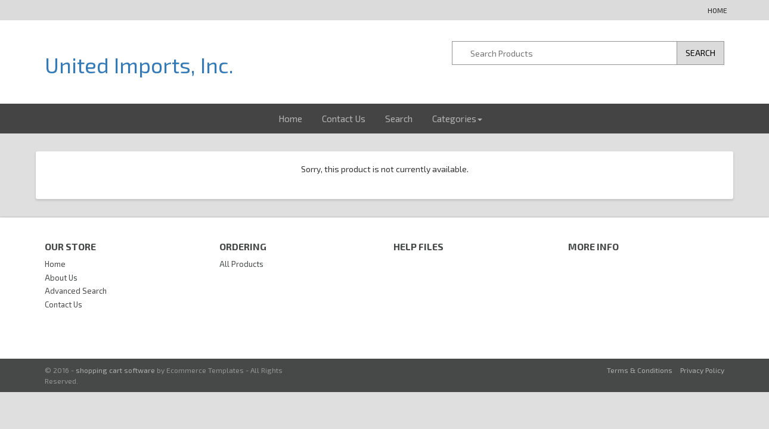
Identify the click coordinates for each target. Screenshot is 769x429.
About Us (61, 277)
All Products (241, 264)
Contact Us (343, 118)
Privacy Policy (702, 370)
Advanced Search (76, 291)
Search (399, 118)
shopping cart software (115, 370)
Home (717, 10)
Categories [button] (457, 118)
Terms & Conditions (639, 370)
